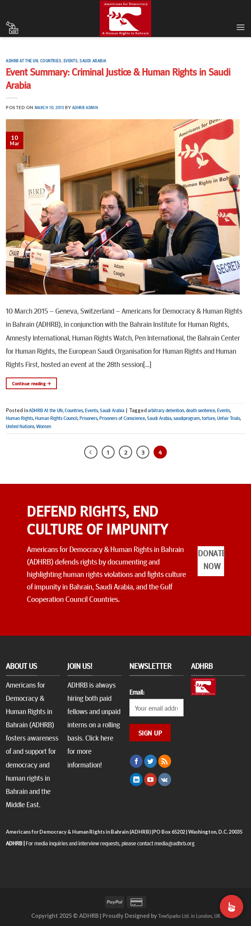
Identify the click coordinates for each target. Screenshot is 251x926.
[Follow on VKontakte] (164, 779)
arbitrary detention (166, 410)
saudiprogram (186, 418)
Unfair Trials (228, 418)
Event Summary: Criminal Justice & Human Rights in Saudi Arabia (118, 78)
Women (43, 426)
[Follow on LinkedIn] (136, 779)
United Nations (20, 426)
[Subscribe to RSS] (164, 761)
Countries (51, 60)
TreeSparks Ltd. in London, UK (189, 915)
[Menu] (240, 27)
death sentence (200, 410)
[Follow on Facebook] (136, 761)
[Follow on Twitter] (150, 761)
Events (71, 60)
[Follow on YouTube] (150, 779)
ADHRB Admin (85, 107)
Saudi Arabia (93, 60)
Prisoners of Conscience (122, 418)
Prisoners (88, 418)
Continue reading (31, 383)
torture (208, 418)
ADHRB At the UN (22, 60)
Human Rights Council (56, 418)
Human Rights (19, 418)
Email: (136, 692)
